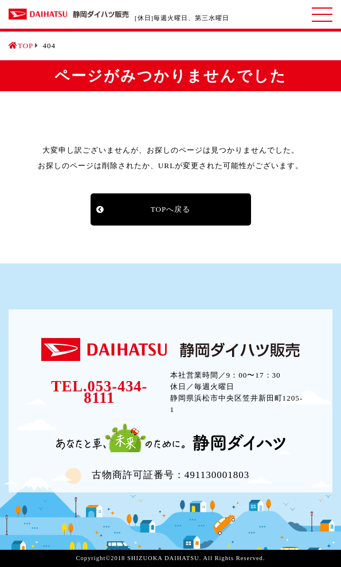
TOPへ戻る (171, 209)
